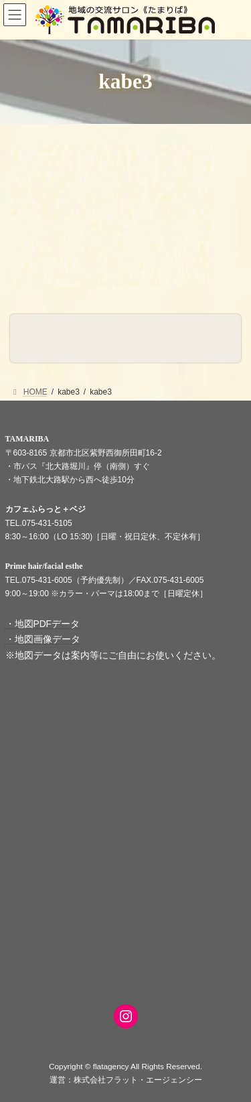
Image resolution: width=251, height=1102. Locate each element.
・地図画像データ (42, 639)
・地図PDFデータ (42, 624)
